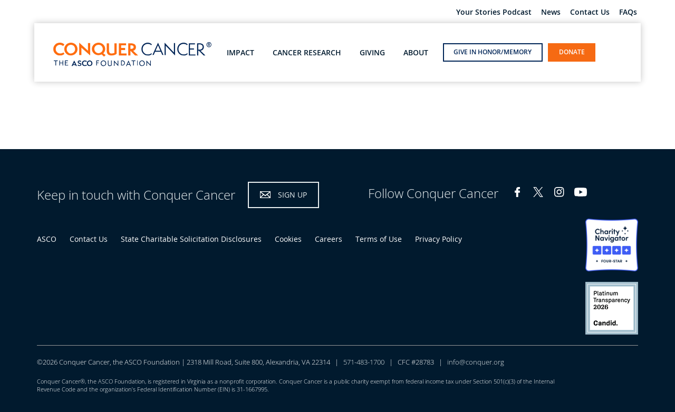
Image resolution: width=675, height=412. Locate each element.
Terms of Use (378, 239)
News (551, 12)
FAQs (628, 12)
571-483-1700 (363, 362)
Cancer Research (307, 52)
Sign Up (292, 195)
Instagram (559, 192)
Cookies (288, 239)
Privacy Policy (438, 239)
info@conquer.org (475, 362)
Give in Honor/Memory (493, 51)
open (611, 51)
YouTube (580, 192)
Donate (572, 51)
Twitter (538, 192)
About (415, 52)
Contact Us (590, 12)
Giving (372, 52)
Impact (240, 52)
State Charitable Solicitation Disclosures (191, 239)
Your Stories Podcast (494, 12)
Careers (328, 239)
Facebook (517, 192)
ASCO (46, 239)
